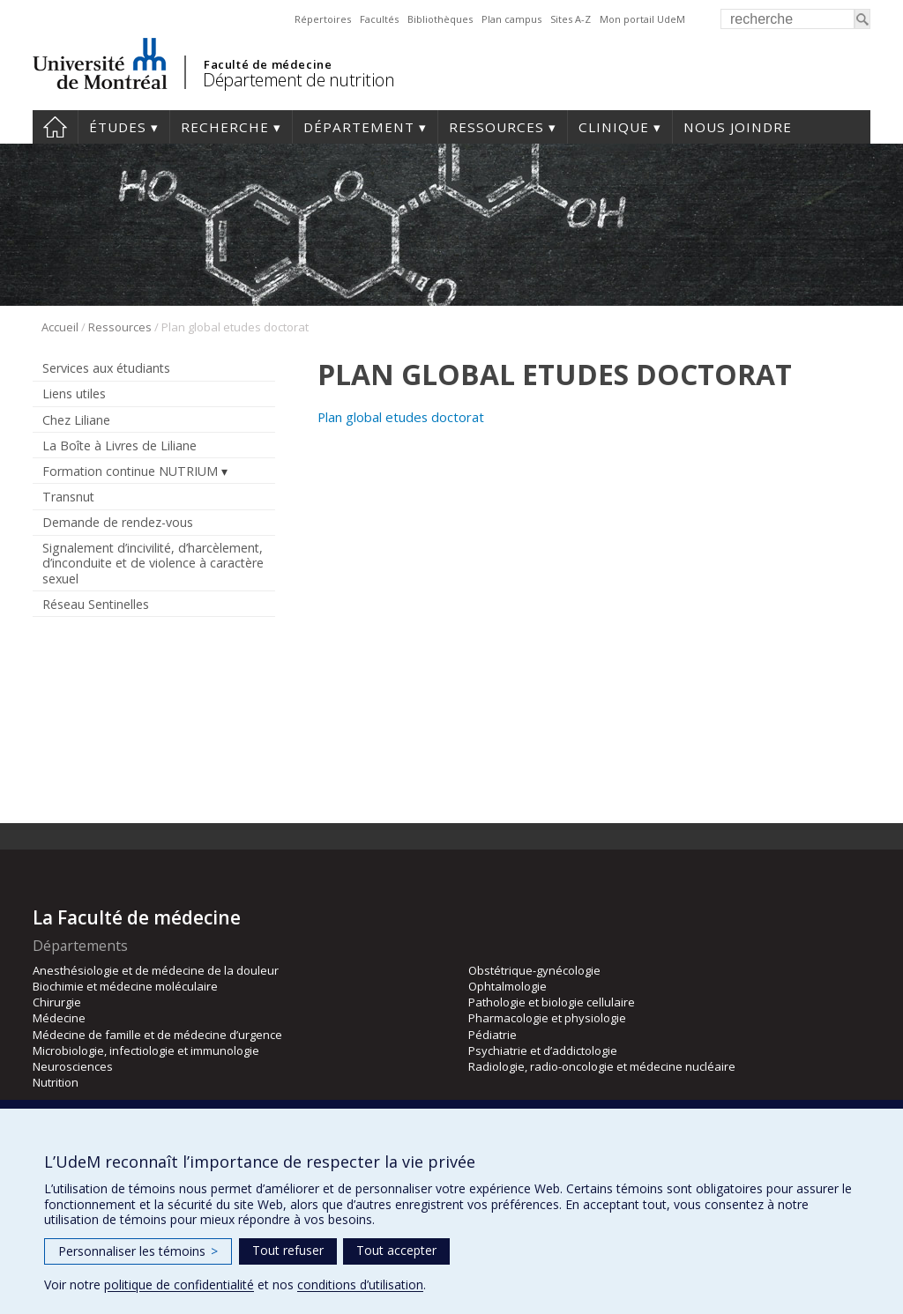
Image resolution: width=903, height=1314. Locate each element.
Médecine (59, 1018)
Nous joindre (737, 127)
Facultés (379, 19)
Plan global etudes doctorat (400, 417)
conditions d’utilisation (360, 1284)
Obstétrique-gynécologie (534, 970)
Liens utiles (74, 393)
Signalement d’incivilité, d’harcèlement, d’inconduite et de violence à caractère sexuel (153, 562)
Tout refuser (288, 1250)
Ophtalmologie (507, 986)
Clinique (613, 127)
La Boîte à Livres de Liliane (119, 445)
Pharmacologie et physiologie (547, 1018)
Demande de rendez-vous (117, 522)
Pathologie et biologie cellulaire (551, 1002)
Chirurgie (57, 1002)
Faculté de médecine (268, 64)
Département (358, 127)
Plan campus (511, 19)
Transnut (68, 496)
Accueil (55, 127)
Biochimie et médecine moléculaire (125, 986)
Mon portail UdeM (642, 19)
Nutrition (55, 1082)
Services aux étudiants (106, 368)
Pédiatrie (492, 1035)
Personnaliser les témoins (138, 1251)
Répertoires (323, 19)
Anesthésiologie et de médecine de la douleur (156, 970)
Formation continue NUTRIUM (130, 471)
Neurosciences (73, 1066)
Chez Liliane (76, 420)
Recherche (225, 127)
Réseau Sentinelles (95, 604)
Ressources (496, 127)
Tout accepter (396, 1250)
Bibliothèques (440, 19)
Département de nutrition (298, 80)
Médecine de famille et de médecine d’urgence (157, 1035)
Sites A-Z (570, 19)
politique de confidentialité (179, 1284)
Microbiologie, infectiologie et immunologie (146, 1050)
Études (117, 127)
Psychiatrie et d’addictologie (542, 1050)
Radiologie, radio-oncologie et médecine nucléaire (601, 1066)
